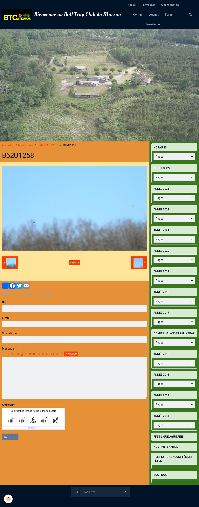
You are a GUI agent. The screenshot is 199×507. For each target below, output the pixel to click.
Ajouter (10, 436)
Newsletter (153, 24)
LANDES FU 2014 (48, 145)
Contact (138, 14)
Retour (74, 262)
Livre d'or (149, 4)
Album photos (170, 4)
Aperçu (71, 353)
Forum (169, 14)
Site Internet (10, 333)
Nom (5, 302)
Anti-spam (8, 404)
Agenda (154, 14)
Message (8, 348)
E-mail (6, 317)
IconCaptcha (33, 428)
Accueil (132, 4)
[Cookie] (8, 499)
